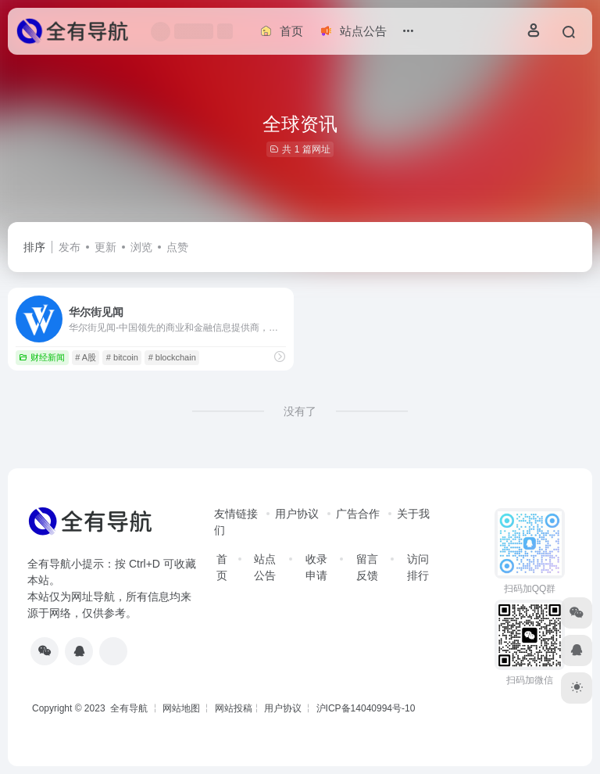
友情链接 (236, 513)
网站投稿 (233, 708)
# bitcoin (122, 357)
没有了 (300, 411)
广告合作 (358, 513)
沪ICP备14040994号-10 (366, 708)
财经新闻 (42, 357)
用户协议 (297, 513)
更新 (105, 247)
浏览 (141, 247)
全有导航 (130, 708)
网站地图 (181, 708)
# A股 (85, 357)
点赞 (177, 247)
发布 (69, 247)
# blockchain (172, 357)
